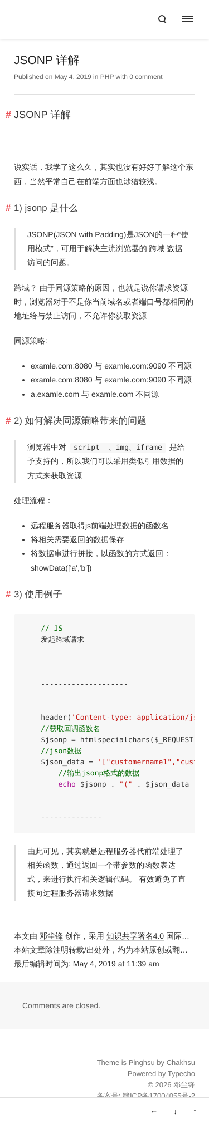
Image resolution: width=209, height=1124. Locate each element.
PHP (107, 77)
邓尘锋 (51, 935)
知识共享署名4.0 (135, 935)
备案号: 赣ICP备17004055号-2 (146, 1096)
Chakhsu (181, 1062)
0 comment (145, 77)
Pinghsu (142, 1062)
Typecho (181, 1073)
